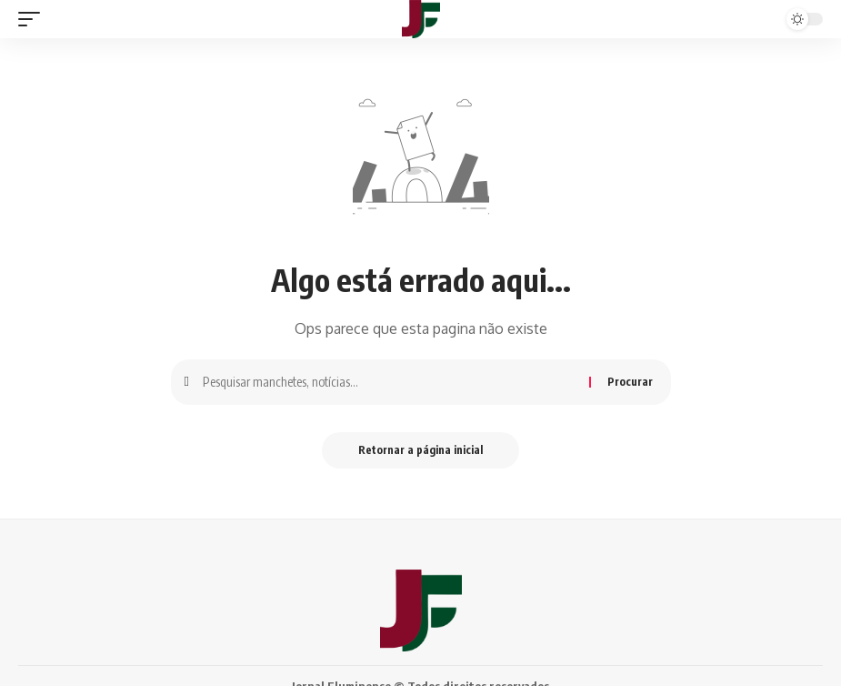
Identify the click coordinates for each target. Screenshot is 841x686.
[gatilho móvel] (33, 19)
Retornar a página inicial (420, 450)
